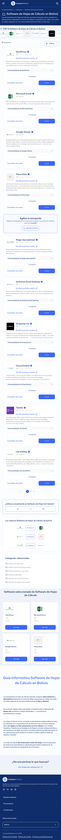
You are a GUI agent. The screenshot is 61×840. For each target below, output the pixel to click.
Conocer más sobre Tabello (15, 423)
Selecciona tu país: (10, 818)
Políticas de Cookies (24, 836)
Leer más (53, 22)
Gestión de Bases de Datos (47, 728)
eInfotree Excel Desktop (28, 281)
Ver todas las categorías (30, 767)
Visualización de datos (12, 730)
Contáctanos (30, 810)
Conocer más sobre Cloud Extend (38, 379)
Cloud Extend (22, 365)
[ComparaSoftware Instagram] (15, 789)
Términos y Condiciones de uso (42, 836)
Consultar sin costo (15, 83)
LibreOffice (21, 451)
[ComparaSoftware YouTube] (7, 789)
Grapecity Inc (22, 323)
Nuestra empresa (30, 797)
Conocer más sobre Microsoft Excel (39, 104)
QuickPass (21, 51)
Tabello (19, 407)
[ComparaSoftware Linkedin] (4, 789)
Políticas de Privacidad (10, 836)
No (43, 509)
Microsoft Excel (23, 93)
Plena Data (21, 174)
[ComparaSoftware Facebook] (11, 789)
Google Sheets (23, 132)
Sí (17, 509)
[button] (30, 70)
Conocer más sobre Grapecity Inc (41, 337)
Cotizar (46, 83)
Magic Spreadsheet (25, 239)
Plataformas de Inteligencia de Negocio (25, 728)
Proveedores (30, 804)
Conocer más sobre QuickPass (28, 65)
